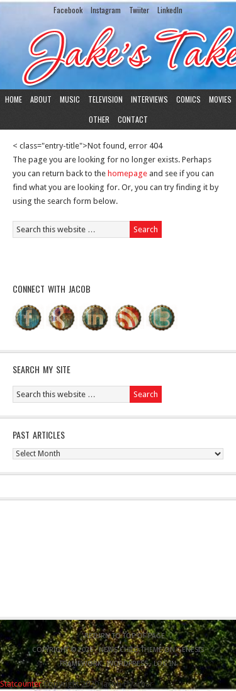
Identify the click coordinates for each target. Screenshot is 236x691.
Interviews (149, 99)
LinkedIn (170, 9)
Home (13, 99)
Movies (220, 99)
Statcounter (21, 683)
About (41, 99)
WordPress (127, 664)
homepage (127, 173)
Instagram (106, 9)
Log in (165, 664)
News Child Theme (130, 650)
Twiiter (139, 9)
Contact (133, 119)
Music (70, 99)
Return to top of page (124, 636)
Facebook (67, 9)
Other (99, 119)
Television (105, 99)
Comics (188, 99)
